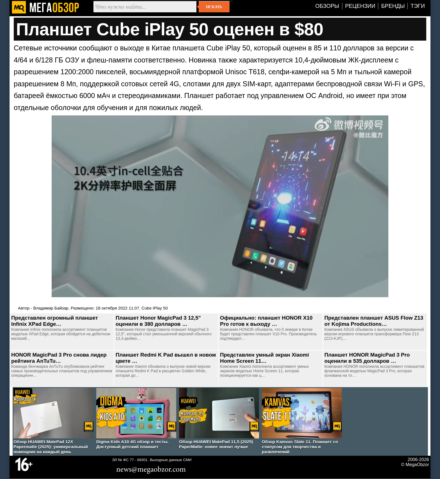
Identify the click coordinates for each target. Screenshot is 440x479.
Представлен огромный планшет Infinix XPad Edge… (54, 321)
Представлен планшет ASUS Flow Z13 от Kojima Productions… (373, 321)
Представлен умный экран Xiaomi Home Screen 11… (264, 358)
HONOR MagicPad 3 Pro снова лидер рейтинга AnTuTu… (59, 358)
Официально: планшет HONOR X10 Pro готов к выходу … (266, 321)
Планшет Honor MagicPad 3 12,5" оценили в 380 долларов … (158, 321)
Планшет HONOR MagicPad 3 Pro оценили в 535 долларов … (367, 358)
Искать (214, 6)
